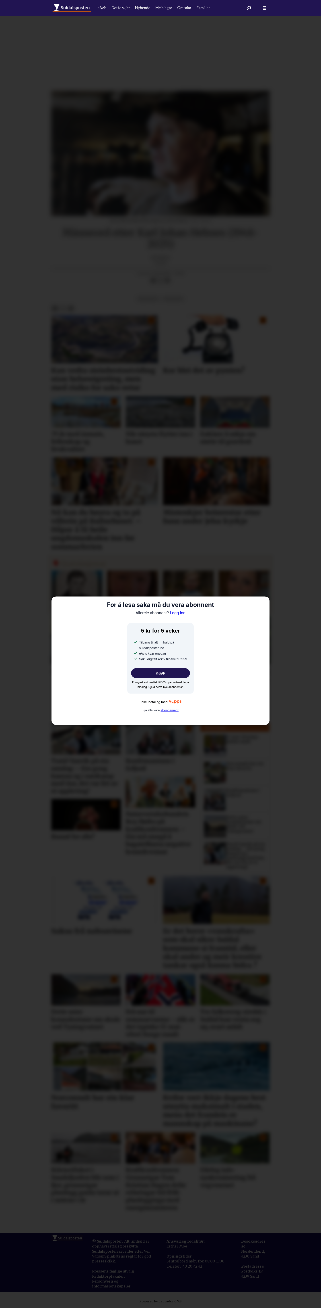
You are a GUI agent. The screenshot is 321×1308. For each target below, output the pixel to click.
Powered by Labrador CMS (160, 1301)
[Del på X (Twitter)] (160, 280)
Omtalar (184, 7)
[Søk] (249, 8)
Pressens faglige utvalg (113, 1271)
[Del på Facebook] (153, 280)
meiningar (148, 299)
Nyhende (142, 7)
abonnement (169, 710)
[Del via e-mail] (167, 280)
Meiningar (163, 7)
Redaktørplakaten (108, 1276)
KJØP (160, 673)
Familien (203, 7)
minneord (173, 299)
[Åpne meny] (264, 7)
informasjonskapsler (111, 1286)
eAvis (102, 7)
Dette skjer (120, 7)
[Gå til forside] (71, 8)
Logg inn (160, 612)
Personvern (103, 1281)
